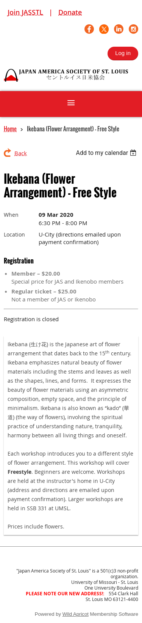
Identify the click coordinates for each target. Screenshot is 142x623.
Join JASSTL (25, 12)
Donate (70, 12)
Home (10, 129)
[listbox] (107, 153)
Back (20, 153)
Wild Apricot (75, 614)
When (11, 214)
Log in (123, 53)
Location (14, 234)
